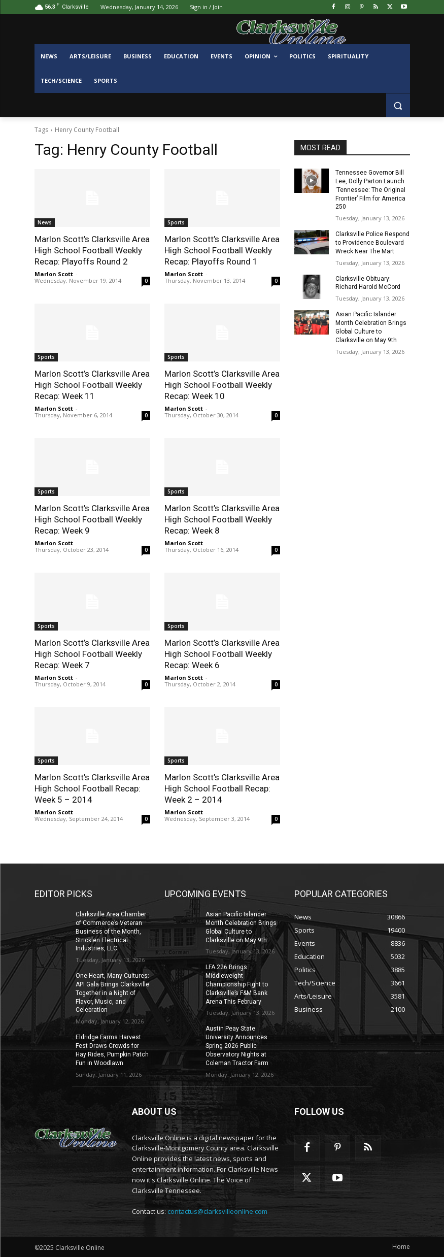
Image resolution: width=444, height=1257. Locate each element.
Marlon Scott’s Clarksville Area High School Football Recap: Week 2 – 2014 (222, 788)
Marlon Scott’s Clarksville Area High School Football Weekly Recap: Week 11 (92, 385)
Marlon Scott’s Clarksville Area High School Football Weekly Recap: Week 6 (222, 654)
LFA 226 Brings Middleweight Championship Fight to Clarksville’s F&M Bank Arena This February (237, 984)
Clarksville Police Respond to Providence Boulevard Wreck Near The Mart (372, 242)
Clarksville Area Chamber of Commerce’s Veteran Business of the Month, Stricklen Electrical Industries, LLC (111, 931)
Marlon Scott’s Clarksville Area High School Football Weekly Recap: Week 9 (92, 519)
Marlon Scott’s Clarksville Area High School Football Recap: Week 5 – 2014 (92, 788)
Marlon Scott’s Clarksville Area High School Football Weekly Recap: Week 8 (222, 519)
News (45, 222)
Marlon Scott (54, 274)
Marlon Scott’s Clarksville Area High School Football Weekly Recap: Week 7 (92, 654)
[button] (398, 105)
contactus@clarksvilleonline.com (217, 1211)
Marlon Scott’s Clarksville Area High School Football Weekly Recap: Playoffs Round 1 (222, 250)
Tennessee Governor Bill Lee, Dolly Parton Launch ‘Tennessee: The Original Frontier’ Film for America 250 (370, 189)
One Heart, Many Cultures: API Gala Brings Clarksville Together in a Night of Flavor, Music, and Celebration (112, 992)
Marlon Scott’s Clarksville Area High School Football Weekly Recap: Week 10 (222, 385)
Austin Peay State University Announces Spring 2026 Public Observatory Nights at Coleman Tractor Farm (237, 1045)
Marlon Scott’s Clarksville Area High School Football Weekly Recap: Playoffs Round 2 (92, 250)
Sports (176, 222)
